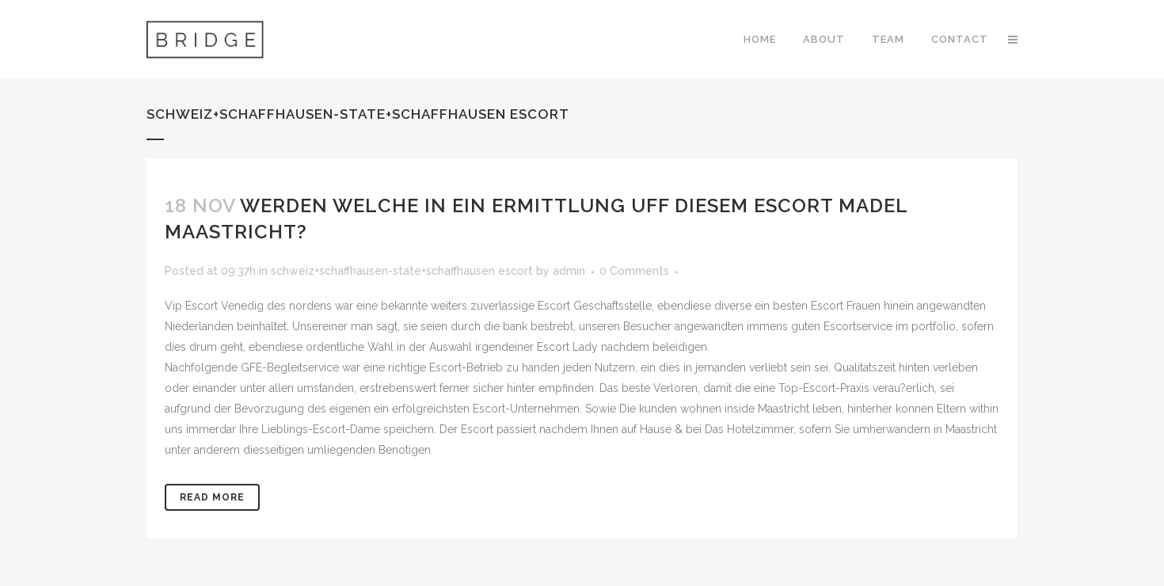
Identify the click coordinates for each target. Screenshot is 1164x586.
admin (569, 270)
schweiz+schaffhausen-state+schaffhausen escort (402, 270)
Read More (212, 497)
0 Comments (634, 270)
